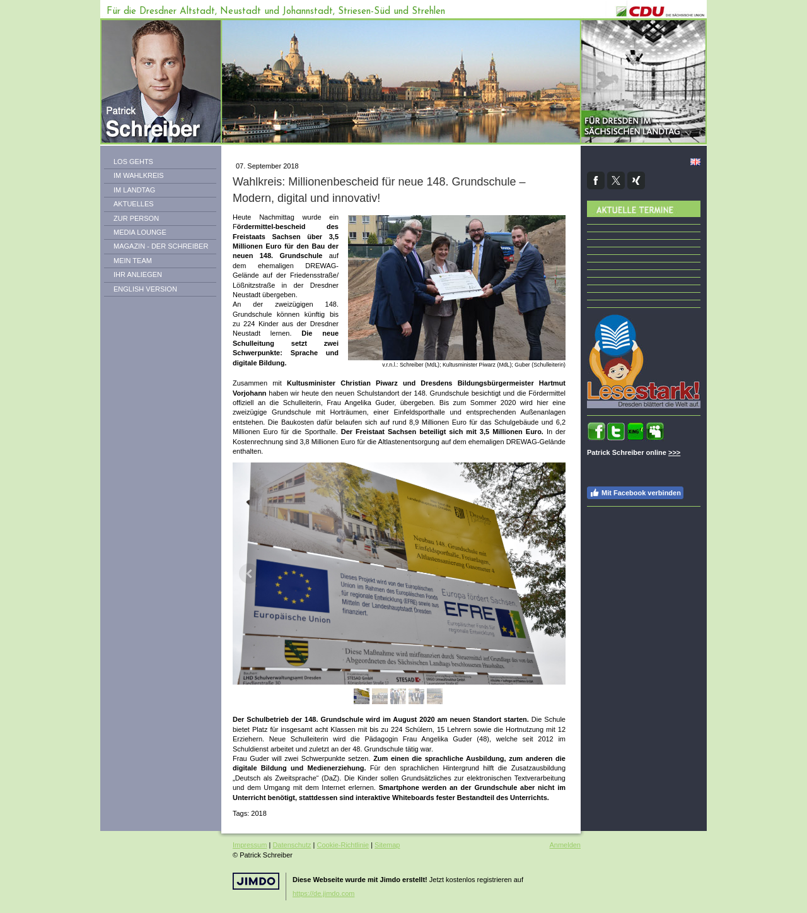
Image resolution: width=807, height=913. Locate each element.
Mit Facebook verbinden (635, 493)
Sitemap (387, 845)
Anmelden (565, 845)
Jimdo (256, 881)
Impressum (250, 845)
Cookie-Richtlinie (343, 845)
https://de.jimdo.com (323, 893)
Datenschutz (291, 845)
